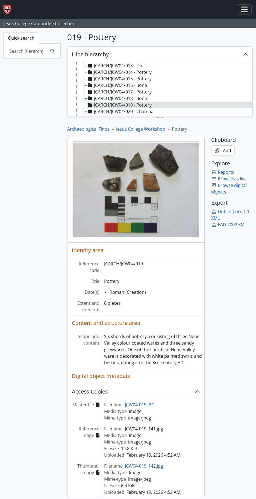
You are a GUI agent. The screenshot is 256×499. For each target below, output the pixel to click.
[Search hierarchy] (26, 51)
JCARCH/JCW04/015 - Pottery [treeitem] (119, 78)
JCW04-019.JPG (140, 405)
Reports (222, 172)
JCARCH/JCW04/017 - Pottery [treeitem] (119, 92)
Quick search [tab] (21, 38)
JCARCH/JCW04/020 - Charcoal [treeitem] (121, 111)
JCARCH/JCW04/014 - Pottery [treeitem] (119, 72)
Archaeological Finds (88, 129)
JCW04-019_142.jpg (144, 466)
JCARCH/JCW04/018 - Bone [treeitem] (117, 98)
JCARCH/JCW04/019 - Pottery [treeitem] (119, 105)
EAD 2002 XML (229, 225)
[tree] (159, 89)
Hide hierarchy (90, 54)
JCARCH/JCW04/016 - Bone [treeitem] (117, 85)
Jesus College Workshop (140, 129)
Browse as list (228, 179)
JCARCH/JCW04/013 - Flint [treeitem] (116, 65)
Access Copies (90, 391)
